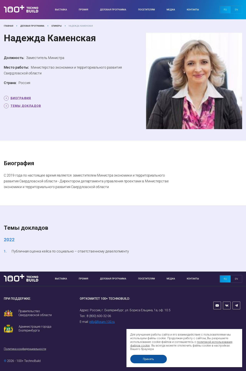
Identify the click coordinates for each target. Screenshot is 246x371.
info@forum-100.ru (102, 322)
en (236, 9)
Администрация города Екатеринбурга (35, 328)
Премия (83, 9)
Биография (21, 98)
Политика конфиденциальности (25, 349)
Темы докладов (26, 106)
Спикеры (56, 26)
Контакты (193, 9)
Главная (8, 26)
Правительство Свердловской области (35, 313)
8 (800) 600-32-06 (99, 316)
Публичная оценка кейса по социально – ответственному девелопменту (70, 251)
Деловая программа (113, 9)
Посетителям (146, 9)
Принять (149, 359)
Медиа (171, 9)
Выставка (61, 9)
